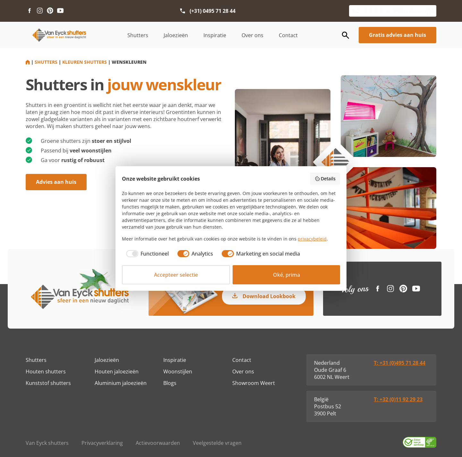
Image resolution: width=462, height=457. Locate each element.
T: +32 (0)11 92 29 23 (398, 399)
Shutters (137, 35)
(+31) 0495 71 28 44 (212, 10)
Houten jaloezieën (117, 371)
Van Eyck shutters (47, 442)
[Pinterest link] (50, 11)
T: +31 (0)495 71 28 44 (399, 362)
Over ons (252, 35)
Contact (288, 35)
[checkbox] (145, 253)
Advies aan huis (56, 181)
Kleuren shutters (84, 62)
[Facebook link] (29, 11)
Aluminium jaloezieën (121, 383)
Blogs (169, 383)
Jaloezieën (176, 35)
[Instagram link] (40, 11)
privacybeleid (312, 239)
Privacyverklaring (102, 442)
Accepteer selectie (176, 274)
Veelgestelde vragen (217, 442)
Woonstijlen (177, 371)
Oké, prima (286, 274)
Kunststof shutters (48, 383)
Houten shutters (46, 371)
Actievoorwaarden (158, 442)
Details (325, 178)
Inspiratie (214, 35)
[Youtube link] (60, 11)
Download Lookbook (269, 296)
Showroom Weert (253, 383)
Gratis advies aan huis (397, 34)
